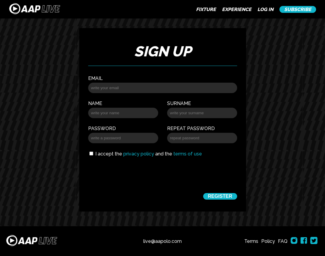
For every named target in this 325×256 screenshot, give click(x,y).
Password (102, 128)
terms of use (187, 154)
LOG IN (265, 9)
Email (95, 78)
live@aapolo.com (162, 241)
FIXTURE (206, 9)
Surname (179, 103)
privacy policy (138, 154)
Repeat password (191, 128)
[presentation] (162, 174)
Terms (251, 241)
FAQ (282, 241)
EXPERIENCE (236, 9)
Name (95, 103)
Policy (268, 241)
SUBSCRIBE (297, 9)
